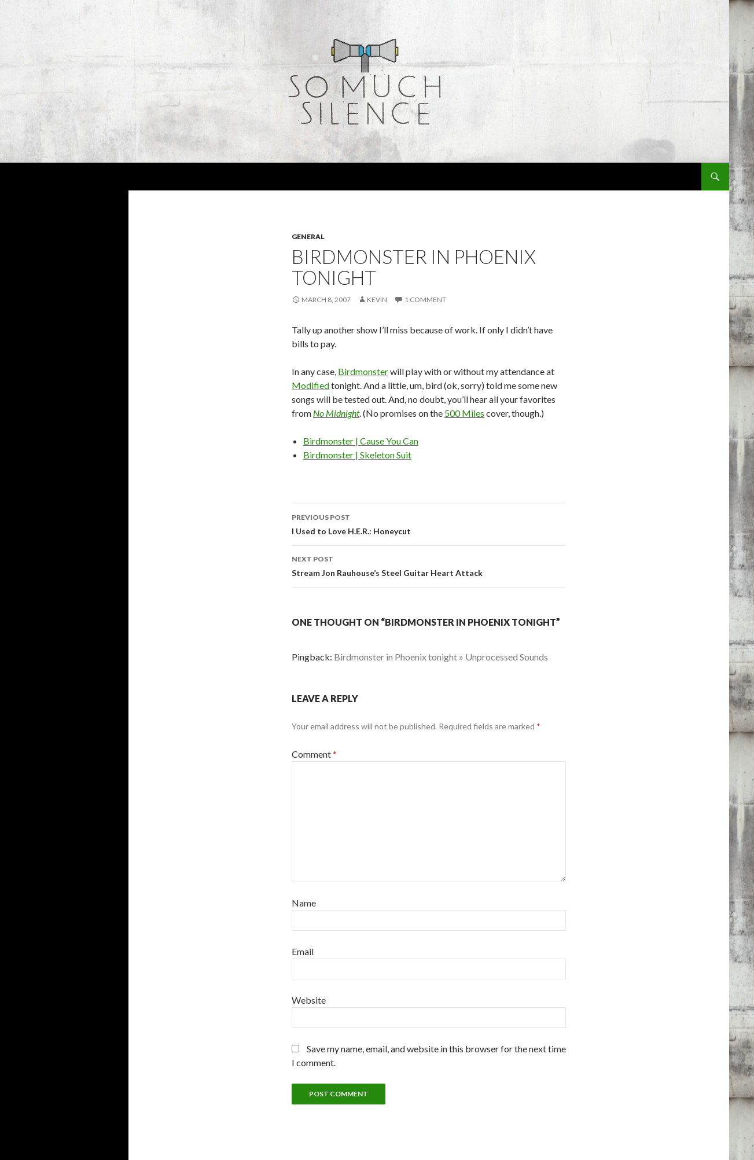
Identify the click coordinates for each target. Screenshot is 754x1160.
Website (309, 999)
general (308, 236)
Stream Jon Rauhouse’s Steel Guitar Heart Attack (429, 565)
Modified (310, 385)
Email (303, 951)
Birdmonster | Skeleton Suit (357, 454)
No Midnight (336, 413)
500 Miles (464, 413)
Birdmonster (363, 371)
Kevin (377, 299)
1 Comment (425, 299)
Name (304, 902)
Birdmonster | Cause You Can (360, 440)
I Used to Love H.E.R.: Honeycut (429, 523)
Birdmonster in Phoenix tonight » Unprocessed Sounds (441, 656)
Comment (314, 753)
